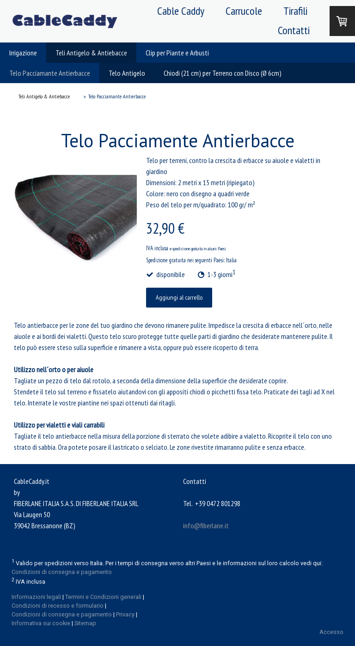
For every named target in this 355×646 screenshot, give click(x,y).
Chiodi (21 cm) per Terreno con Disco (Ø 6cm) (223, 73)
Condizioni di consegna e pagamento (62, 571)
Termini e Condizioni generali (103, 596)
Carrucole (244, 11)
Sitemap (85, 623)
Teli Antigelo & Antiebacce (91, 52)
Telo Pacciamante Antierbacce (49, 73)
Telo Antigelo (127, 73)
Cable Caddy (180, 11)
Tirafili (295, 11)
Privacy (125, 614)
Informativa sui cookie (41, 623)
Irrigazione (23, 52)
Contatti (294, 30)
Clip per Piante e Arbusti (177, 52)
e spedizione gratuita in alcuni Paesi (198, 249)
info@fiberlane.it (206, 525)
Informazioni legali (36, 596)
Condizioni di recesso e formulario (58, 605)
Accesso (331, 631)
